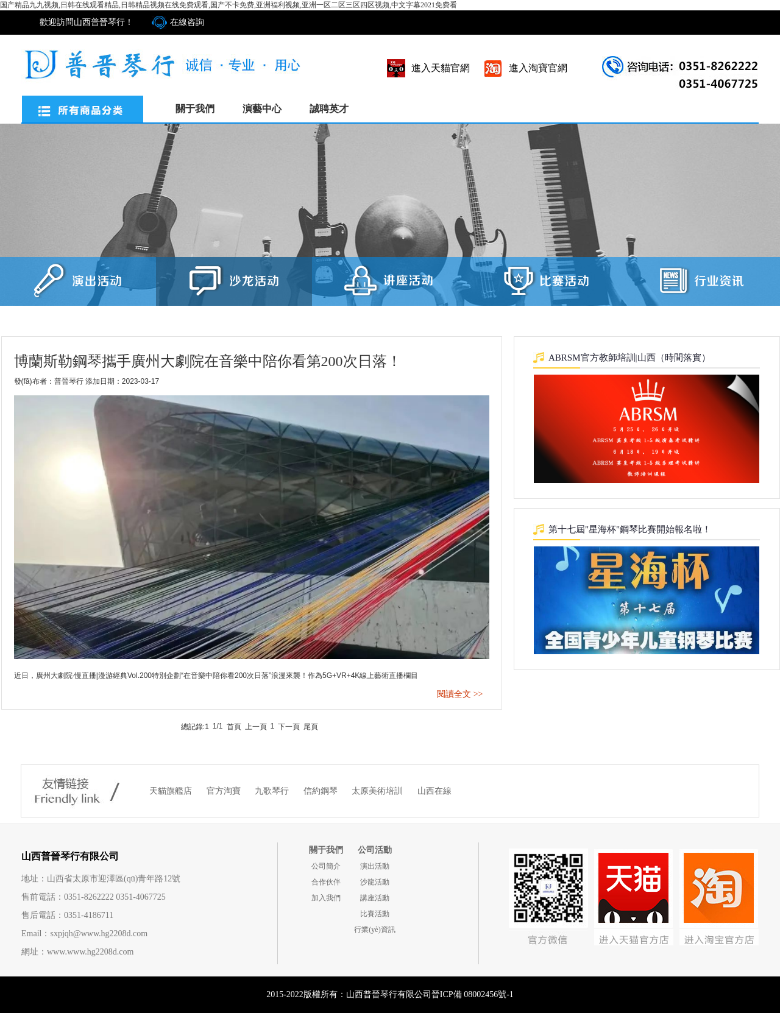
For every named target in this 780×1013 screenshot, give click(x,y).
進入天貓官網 (440, 68)
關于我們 (195, 109)
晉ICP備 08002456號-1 (472, 994)
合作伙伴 (326, 882)
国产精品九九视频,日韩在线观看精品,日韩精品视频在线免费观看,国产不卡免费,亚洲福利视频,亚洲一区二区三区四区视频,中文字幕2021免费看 (228, 5)
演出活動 (374, 866)
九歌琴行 (273, 791)
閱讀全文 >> (460, 694)
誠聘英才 (329, 109)
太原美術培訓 (378, 791)
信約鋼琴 (321, 791)
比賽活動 (374, 913)
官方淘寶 (225, 791)
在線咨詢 (187, 22)
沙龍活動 (374, 882)
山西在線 (434, 791)
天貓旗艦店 (171, 791)
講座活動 (374, 898)
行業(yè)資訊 (374, 929)
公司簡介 (326, 866)
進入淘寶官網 (538, 68)
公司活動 (375, 850)
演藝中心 (262, 109)
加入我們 (326, 898)
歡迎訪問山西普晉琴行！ (86, 22)
